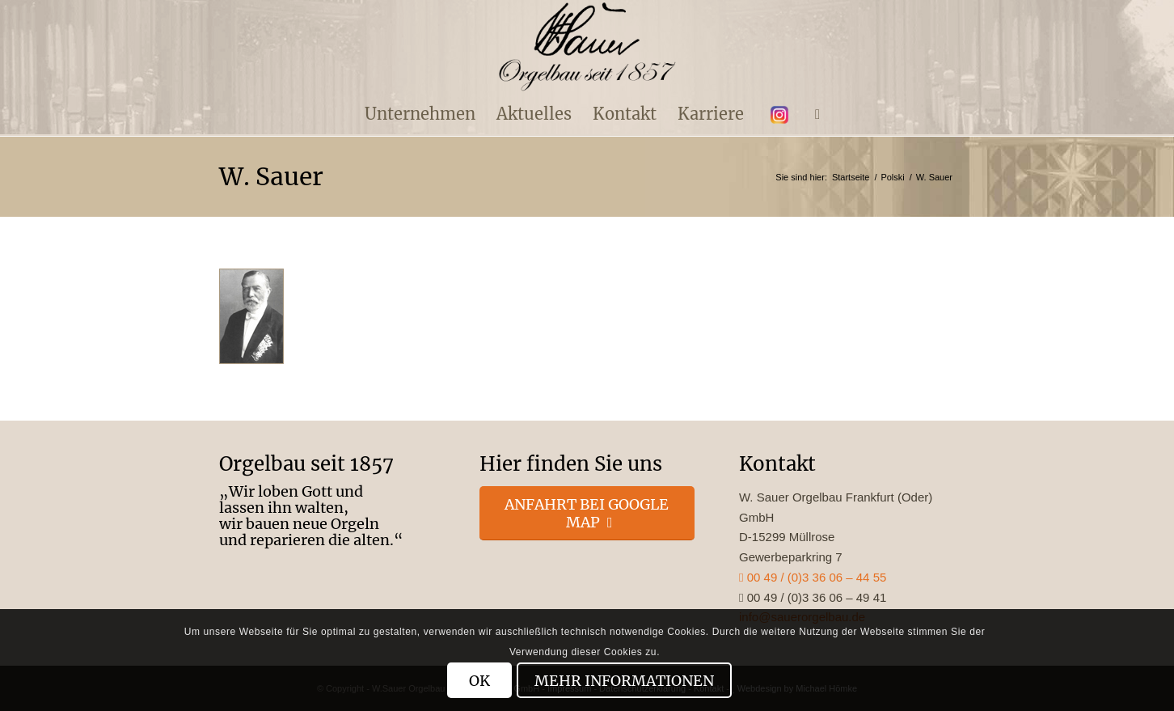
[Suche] (812, 114)
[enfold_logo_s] (587, 47)
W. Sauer (271, 176)
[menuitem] (420, 114)
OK (479, 680)
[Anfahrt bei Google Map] (587, 513)
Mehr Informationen (624, 680)
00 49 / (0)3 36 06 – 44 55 (812, 577)
